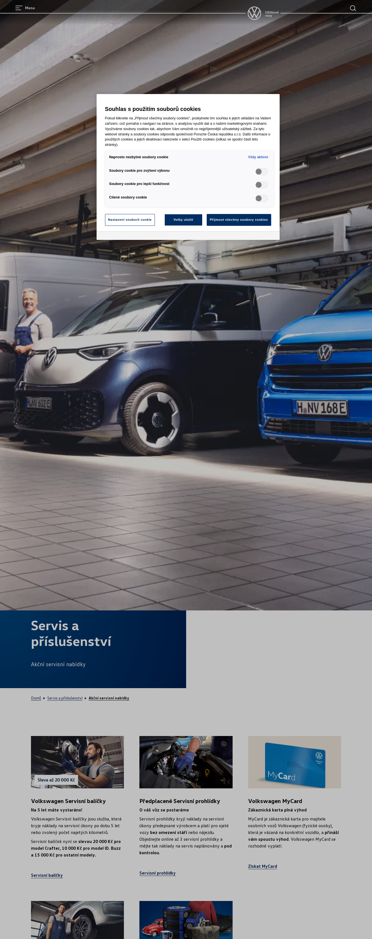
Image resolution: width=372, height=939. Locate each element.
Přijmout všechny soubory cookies (239, 219)
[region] (188, 167)
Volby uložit (183, 219)
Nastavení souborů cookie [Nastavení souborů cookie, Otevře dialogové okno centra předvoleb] (130, 219)
